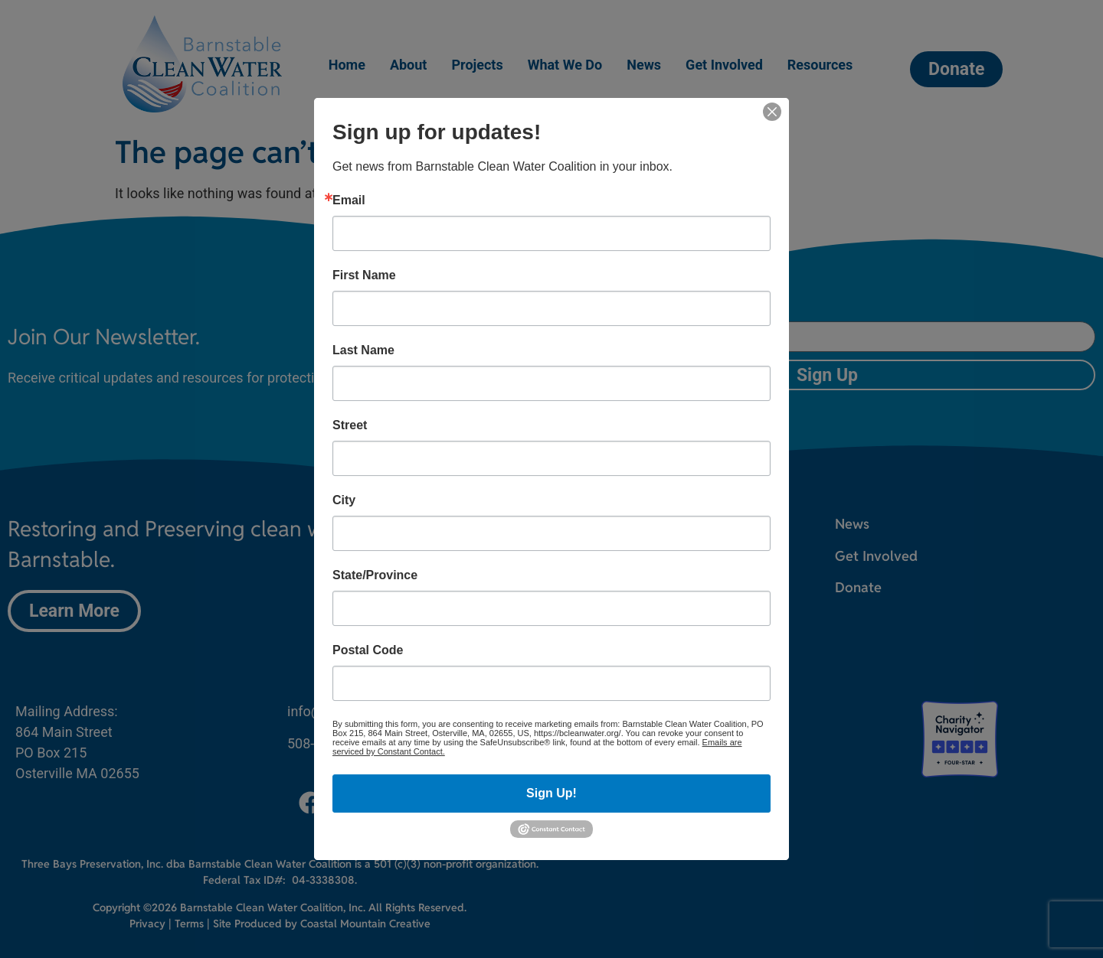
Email (348, 200)
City (343, 500)
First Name (364, 275)
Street (349, 425)
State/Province (374, 575)
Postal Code (367, 650)
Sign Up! (551, 793)
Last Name (363, 350)
